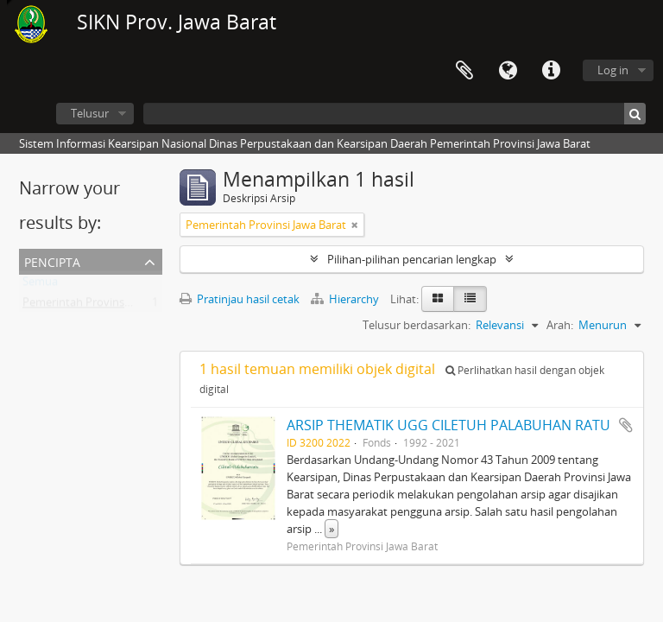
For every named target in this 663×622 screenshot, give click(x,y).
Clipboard (464, 70)
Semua (40, 285)
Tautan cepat (550, 70)
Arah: (559, 325)
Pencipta (52, 260)
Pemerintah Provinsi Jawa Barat (102, 306)
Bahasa (507, 70)
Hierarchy (346, 299)
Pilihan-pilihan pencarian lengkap (411, 259)
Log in (612, 70)
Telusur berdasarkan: (416, 325)
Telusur (90, 113)
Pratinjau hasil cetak (240, 299)
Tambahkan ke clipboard (626, 425)
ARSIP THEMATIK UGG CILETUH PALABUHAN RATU (448, 425)
